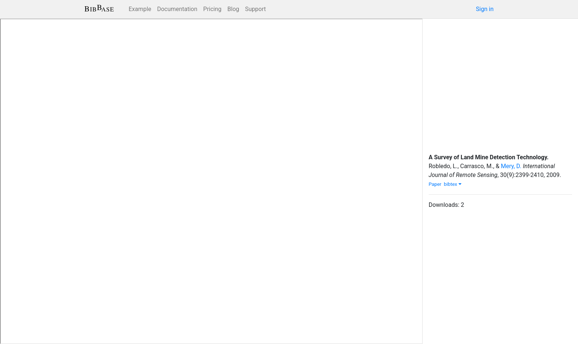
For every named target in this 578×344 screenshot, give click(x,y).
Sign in (485, 9)
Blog (233, 9)
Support (255, 9)
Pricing (212, 9)
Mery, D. (511, 166)
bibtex (453, 184)
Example (140, 9)
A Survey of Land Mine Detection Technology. (489, 157)
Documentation (177, 9)
